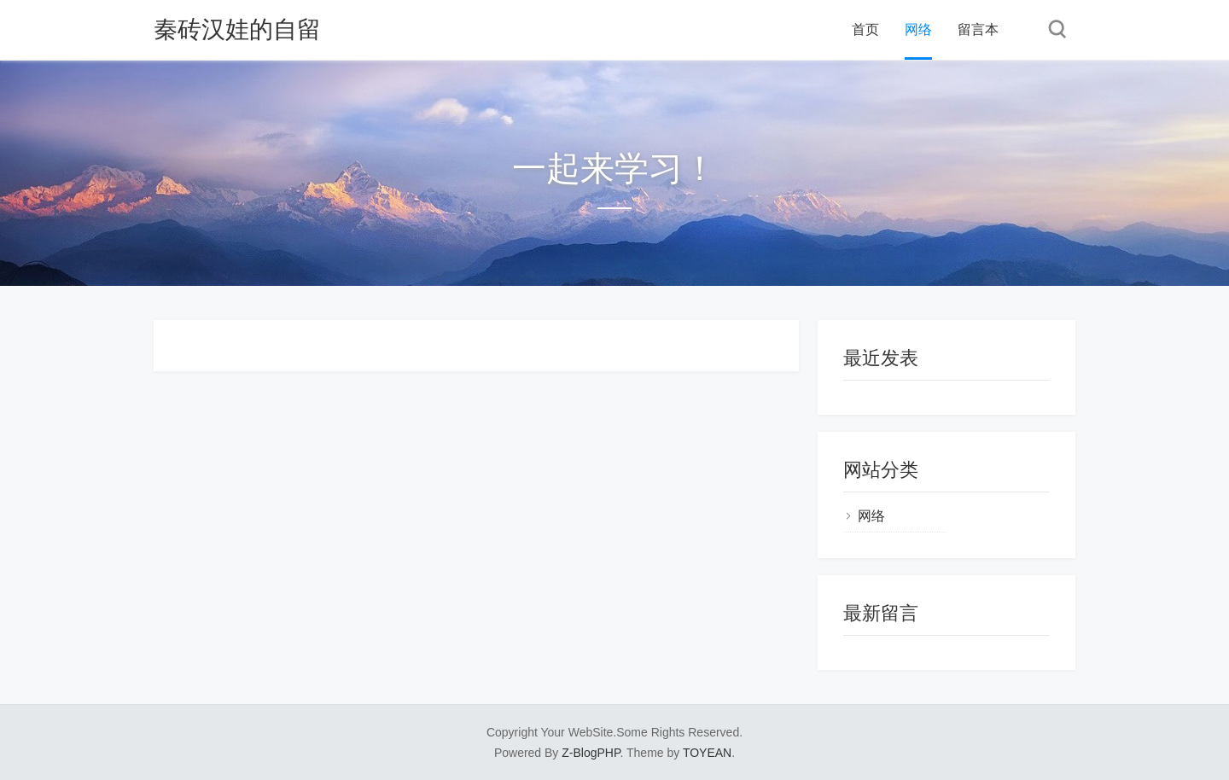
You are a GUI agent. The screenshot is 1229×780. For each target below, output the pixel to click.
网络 (918, 29)
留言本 (978, 29)
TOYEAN (707, 753)
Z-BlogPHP (591, 753)
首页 (865, 29)
